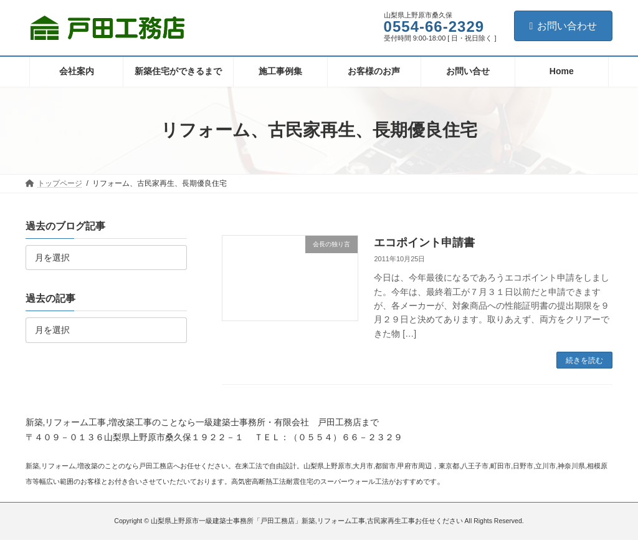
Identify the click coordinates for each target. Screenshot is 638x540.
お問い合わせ (564, 26)
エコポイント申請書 (424, 242)
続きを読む (584, 360)
